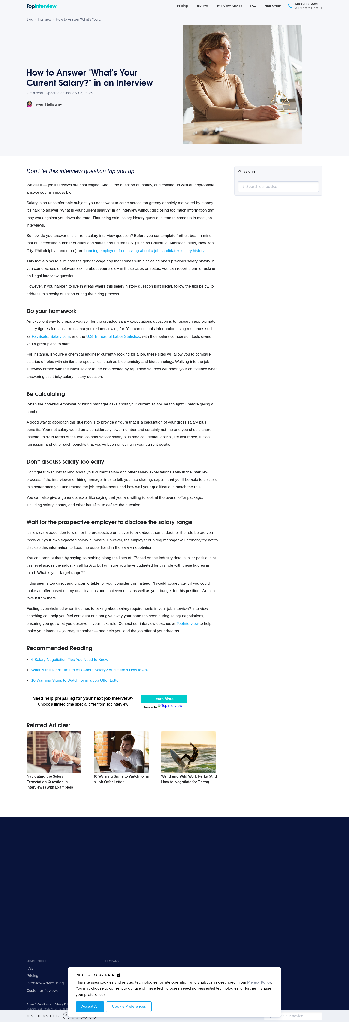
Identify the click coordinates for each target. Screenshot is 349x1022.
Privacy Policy (259, 982)
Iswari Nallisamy (44, 104)
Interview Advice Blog (45, 989)
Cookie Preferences (129, 1006)
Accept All (90, 1006)
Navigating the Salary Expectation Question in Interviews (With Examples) (50, 788)
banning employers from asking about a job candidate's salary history (144, 251)
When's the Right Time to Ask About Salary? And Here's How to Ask (90, 670)
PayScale (40, 336)
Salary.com (60, 336)
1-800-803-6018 (305, 7)
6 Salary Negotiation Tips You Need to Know (69, 659)
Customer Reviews (42, 996)
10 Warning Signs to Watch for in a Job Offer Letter (75, 680)
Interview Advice (229, 6)
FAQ (253, 6)
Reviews (202, 6)
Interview (44, 19)
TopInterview (188, 623)
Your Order (272, 6)
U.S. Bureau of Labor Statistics (113, 336)
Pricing (182, 6)
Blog (29, 19)
